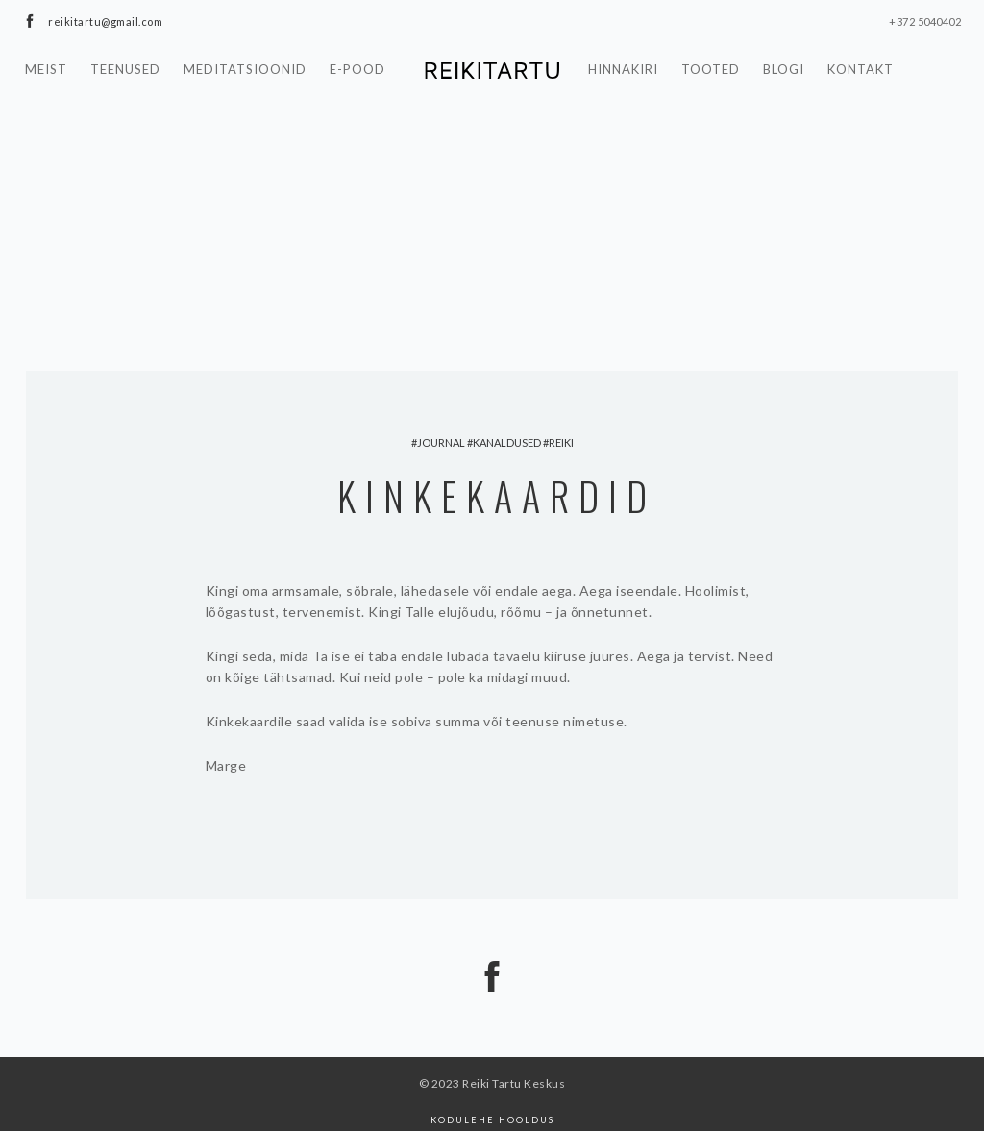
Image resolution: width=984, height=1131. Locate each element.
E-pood (357, 69)
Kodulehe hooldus (492, 1120)
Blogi (783, 69)
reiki (561, 442)
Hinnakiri (623, 69)
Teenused (125, 69)
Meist (46, 69)
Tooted (710, 69)
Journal (441, 442)
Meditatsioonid (245, 69)
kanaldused (507, 442)
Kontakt (860, 69)
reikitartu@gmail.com (105, 21)
